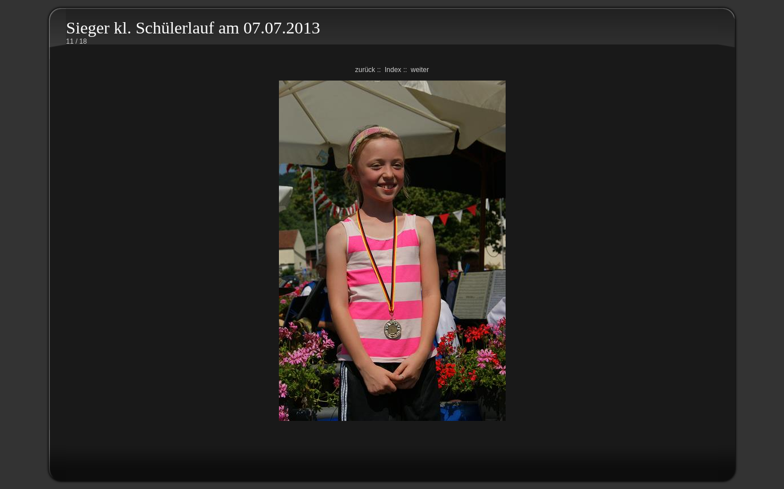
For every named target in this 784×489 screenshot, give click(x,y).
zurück (365, 70)
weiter (420, 70)
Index (393, 70)
